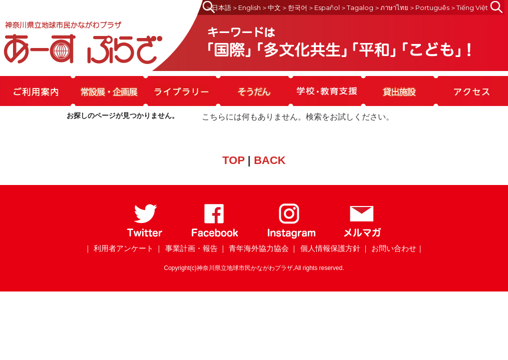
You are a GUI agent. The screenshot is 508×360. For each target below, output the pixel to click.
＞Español (324, 8)
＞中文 (271, 8)
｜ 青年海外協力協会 (254, 248)
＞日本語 (218, 8)
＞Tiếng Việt (469, 8)
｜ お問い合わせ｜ (393, 248)
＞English (246, 8)
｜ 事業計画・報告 (186, 248)
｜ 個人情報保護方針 (325, 248)
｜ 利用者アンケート (119, 248)
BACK (270, 160)
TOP (233, 160)
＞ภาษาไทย (391, 8)
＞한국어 (294, 8)
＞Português (429, 8)
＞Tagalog (356, 8)
